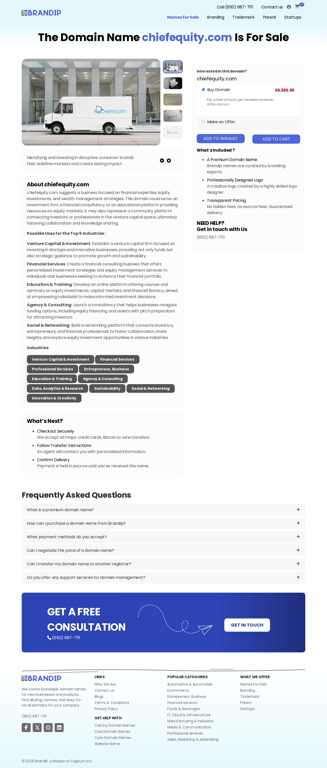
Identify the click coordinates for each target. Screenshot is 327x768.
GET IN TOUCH (247, 625)
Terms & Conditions (112, 702)
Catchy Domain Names (115, 725)
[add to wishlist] (154, 64)
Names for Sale (183, 17)
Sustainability (107, 388)
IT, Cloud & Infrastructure (189, 714)
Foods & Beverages (183, 708)
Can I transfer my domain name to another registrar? (163, 564)
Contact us (272, 7)
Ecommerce (178, 690)
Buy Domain (218, 90)
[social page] (26, 727)
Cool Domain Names (112, 731)
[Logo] (41, 12)
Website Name (107, 743)
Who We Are (105, 684)
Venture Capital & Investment (60, 359)
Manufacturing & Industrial (190, 721)
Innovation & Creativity (54, 398)
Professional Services (52, 369)
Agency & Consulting (103, 378)
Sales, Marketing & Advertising (192, 739)
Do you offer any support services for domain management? (163, 578)
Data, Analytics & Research (57, 388)
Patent (269, 17)
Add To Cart (276, 139)
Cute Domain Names (113, 737)
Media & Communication (189, 727)
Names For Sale (253, 684)
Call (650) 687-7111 (235, 7)
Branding (215, 17)
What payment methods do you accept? (163, 537)
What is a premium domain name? (163, 510)
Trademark (243, 17)
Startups (292, 17)
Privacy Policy (106, 708)
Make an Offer (221, 122)
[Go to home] (41, 677)
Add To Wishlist (220, 138)
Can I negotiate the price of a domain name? (163, 550)
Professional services (185, 733)
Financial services (182, 702)
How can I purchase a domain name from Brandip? (163, 523)
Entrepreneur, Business (106, 369)
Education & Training (52, 378)
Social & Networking (151, 388)
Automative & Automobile (190, 684)
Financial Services (117, 359)
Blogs (99, 696)
